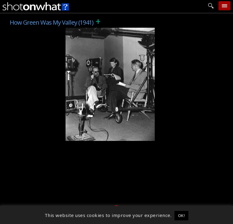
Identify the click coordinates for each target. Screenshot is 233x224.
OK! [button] (181, 215)
